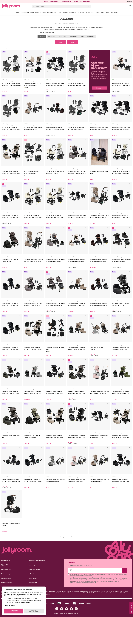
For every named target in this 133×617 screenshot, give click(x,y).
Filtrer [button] (60, 42)
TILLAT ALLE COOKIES (13, 611)
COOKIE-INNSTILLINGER (34, 611)
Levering (32, 565)
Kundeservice (129, 1)
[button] (126, 6)
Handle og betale (34, 569)
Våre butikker (33, 578)
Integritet (32, 574)
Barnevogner (58, 23)
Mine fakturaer (6, 569)
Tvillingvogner (90, 36)
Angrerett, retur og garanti (38, 560)
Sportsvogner (73, 36)
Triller (81, 36)
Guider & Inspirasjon (8, 574)
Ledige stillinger (6, 583)
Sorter (72, 42)
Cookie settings (6, 578)
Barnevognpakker (67, 23)
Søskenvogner (62, 36)
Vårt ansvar (33, 583)
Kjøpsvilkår (4, 565)
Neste (71, 537)
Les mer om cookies (9, 605)
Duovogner (75, 23)
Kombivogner (51, 36)
